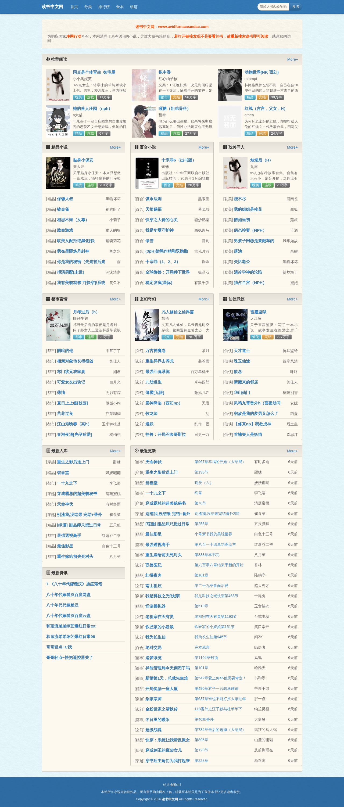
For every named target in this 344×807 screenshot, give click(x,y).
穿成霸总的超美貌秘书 (77, 493)
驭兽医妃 (153, 565)
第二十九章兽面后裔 (211, 585)
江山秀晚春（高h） (74, 424)
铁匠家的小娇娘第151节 (215, 627)
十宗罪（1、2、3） (162, 261)
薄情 (61, 392)
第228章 (201, 760)
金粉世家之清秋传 (161, 709)
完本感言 (202, 647)
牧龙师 (151, 413)
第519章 (201, 606)
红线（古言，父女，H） (266, 108)
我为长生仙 (155, 637)
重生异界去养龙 (159, 361)
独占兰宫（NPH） (250, 282)
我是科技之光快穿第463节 (216, 596)
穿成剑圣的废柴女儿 (163, 750)
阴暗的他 (65, 350)
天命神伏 (65, 504)
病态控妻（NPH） (250, 230)
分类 (88, 7)
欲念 (238, 371)
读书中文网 (52, 6)
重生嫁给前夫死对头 (75, 556)
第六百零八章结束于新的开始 (219, 565)
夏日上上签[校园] (72, 403)
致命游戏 (65, 230)
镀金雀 (63, 209)
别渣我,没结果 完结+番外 (79, 514)
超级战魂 (153, 729)
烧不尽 (240, 198)
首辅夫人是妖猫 (248, 434)
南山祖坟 (153, 585)
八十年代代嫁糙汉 (62, 605)
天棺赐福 (153, 209)
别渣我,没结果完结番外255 (217, 513)
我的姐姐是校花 (248, 209)
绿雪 (149, 240)
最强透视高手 (69, 535)
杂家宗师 (153, 699)
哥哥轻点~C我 (59, 647)
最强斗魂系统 (157, 371)
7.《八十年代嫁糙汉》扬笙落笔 (74, 584)
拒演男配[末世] (70, 272)
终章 (198, 493)
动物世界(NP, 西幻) (262, 72)
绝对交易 (153, 647)
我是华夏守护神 (159, 230)
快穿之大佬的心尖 (161, 219)
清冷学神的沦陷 (248, 272)
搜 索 (295, 7)
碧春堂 (63, 472)
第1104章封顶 (206, 657)
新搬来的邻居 (246, 382)
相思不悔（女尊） (73, 219)
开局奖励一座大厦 (161, 688)
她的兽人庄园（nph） (93, 108)
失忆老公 (242, 261)
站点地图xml (172, 785)
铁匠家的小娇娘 (159, 627)
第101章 (201, 575)
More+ (292, 59)
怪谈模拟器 (155, 606)
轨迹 (134, 7)
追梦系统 (153, 657)
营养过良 (65, 413)
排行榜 (104, 7)
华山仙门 (242, 392)
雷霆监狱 (258, 312)
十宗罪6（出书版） (179, 160)
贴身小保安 (83, 160)
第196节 (201, 472)
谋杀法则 (153, 198)
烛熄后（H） (261, 160)
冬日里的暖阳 (157, 719)
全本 (120, 7)
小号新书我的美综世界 (213, 534)
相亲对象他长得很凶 (75, 361)
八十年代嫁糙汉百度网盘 (68, 594)
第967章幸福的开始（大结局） (220, 462)
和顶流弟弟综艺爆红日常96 (70, 636)
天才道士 (242, 350)
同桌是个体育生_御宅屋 (94, 72)
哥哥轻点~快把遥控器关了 (69, 657)
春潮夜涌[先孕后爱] (74, 434)
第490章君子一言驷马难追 (216, 688)
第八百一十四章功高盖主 (215, 544)
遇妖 (149, 424)
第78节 (200, 503)
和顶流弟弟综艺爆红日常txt (70, 626)
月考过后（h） (86, 312)
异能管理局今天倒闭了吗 (167, 668)
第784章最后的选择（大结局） (220, 729)
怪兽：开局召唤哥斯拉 (165, 434)
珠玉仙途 (242, 361)
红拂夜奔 (153, 575)
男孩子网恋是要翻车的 (254, 240)
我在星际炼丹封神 (73, 251)
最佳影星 (65, 546)
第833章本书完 (207, 555)
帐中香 (165, 72)
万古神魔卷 (155, 350)
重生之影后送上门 (73, 462)
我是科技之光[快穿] (162, 596)
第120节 (201, 750)
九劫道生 (153, 382)
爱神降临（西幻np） (163, 403)
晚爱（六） (204, 482)
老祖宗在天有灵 (159, 616)
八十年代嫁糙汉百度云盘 (68, 615)
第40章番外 (204, 719)
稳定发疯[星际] (158, 282)
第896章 (201, 740)
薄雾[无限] (154, 392)
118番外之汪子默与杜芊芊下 (218, 709)
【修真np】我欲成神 (252, 424)
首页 (74, 7)
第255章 (201, 524)
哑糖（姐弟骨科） (175, 108)
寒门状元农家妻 (71, 371)
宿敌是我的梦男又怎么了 (256, 413)
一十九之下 (67, 483)
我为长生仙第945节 (211, 637)
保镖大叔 (65, 198)
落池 (238, 251)
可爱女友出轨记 (71, 382)
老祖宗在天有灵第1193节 (216, 616)
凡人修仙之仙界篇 (178, 312)
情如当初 (242, 219)
